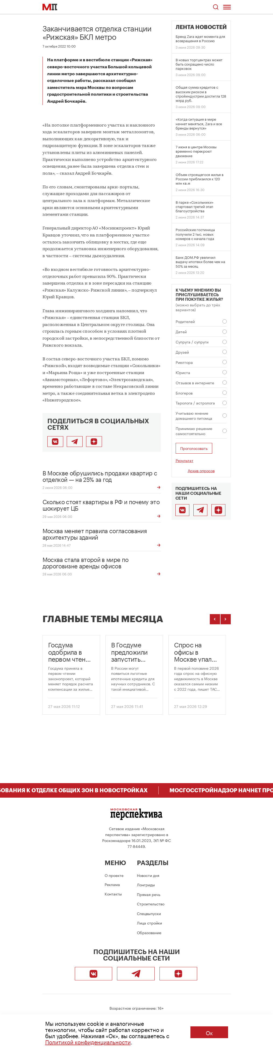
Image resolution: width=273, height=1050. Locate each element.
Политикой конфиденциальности (88, 1041)
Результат (184, 460)
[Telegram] (200, 510)
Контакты (113, 894)
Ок (209, 1032)
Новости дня (148, 875)
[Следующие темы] (226, 619)
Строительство (150, 903)
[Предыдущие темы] (215, 619)
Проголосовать (194, 448)
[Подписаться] (94, 441)
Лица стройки (149, 923)
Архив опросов (201, 470)
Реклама (112, 884)
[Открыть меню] (227, 7)
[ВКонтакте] (182, 510)
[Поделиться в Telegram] (75, 441)
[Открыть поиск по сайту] (216, 7)
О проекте (114, 875)
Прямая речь (148, 894)
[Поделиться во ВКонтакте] (55, 441)
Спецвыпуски (149, 913)
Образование (149, 932)
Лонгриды (146, 884)
